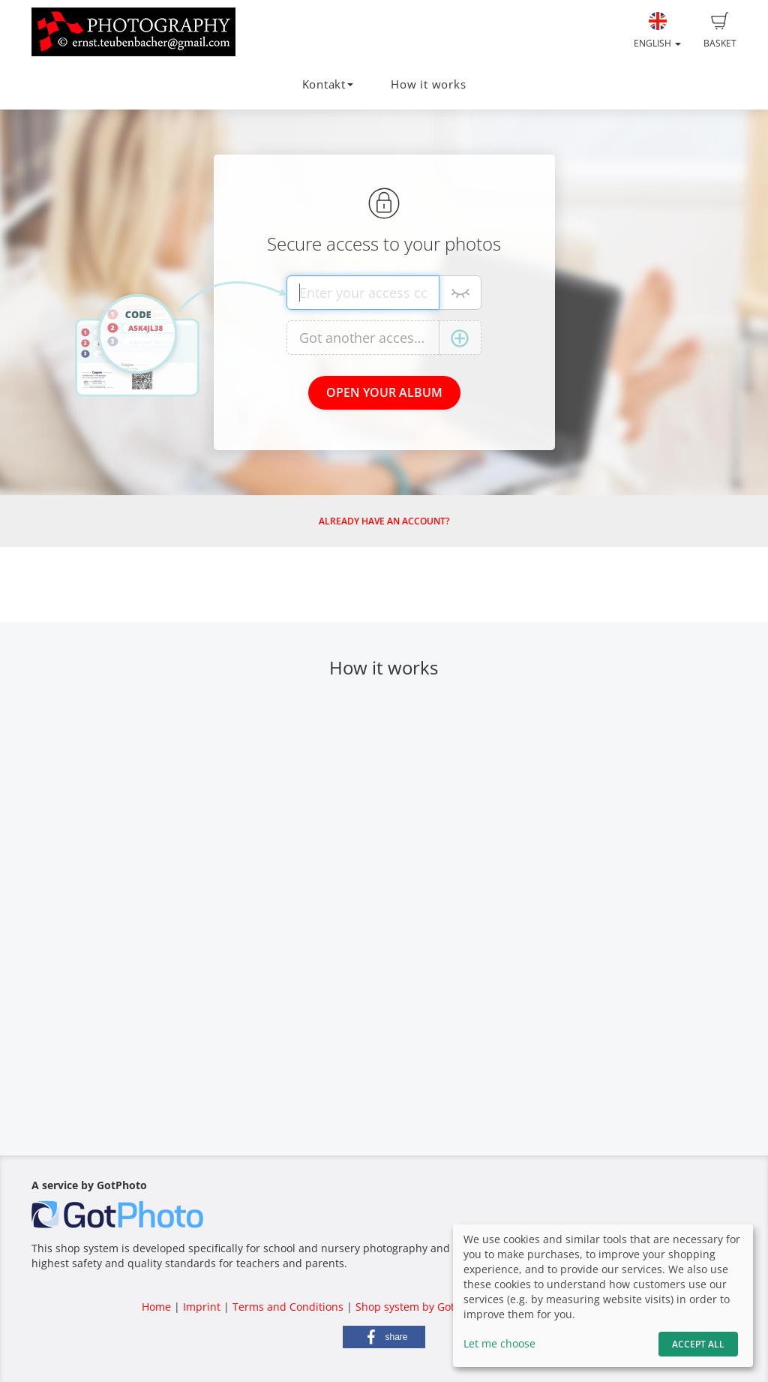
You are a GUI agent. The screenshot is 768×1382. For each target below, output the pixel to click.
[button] (384, 1337)
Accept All (698, 1344)
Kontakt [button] (327, 84)
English (657, 31)
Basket (720, 31)
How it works (428, 84)
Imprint (201, 1306)
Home (156, 1306)
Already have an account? (384, 521)
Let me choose (500, 1343)
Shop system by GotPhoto (419, 1306)
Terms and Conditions (288, 1306)
